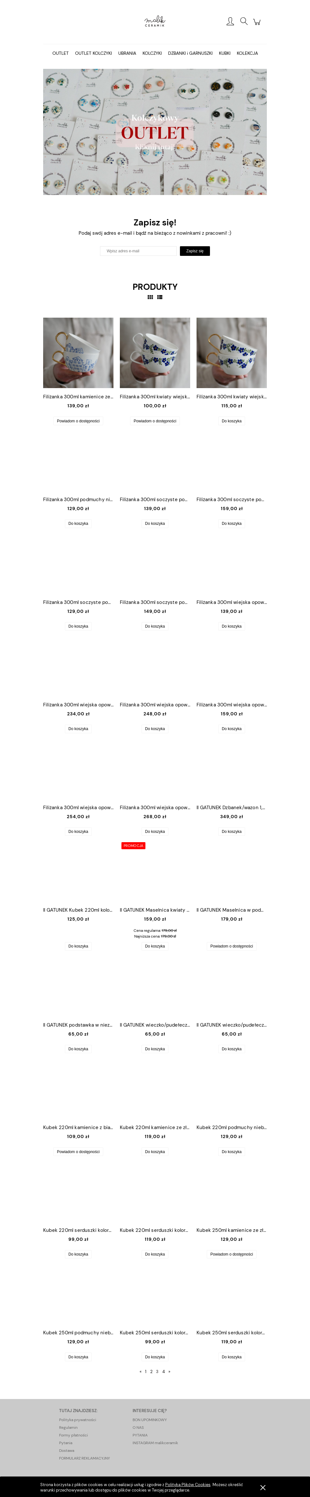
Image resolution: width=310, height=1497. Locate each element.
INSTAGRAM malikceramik (155, 1442)
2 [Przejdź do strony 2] (151, 1371)
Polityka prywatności (77, 1419)
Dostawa (66, 1450)
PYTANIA (140, 1435)
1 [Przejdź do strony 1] (145, 1371)
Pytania (65, 1442)
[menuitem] (60, 53)
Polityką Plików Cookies (188, 1484)
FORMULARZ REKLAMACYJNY (84, 1458)
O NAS (138, 1427)
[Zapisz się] (195, 251)
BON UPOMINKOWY (150, 1419)
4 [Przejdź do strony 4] (163, 1371)
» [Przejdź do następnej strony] (169, 1371)
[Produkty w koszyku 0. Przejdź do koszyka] (257, 25)
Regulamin (68, 1427)
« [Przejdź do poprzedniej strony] (141, 1371)
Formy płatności (73, 1435)
